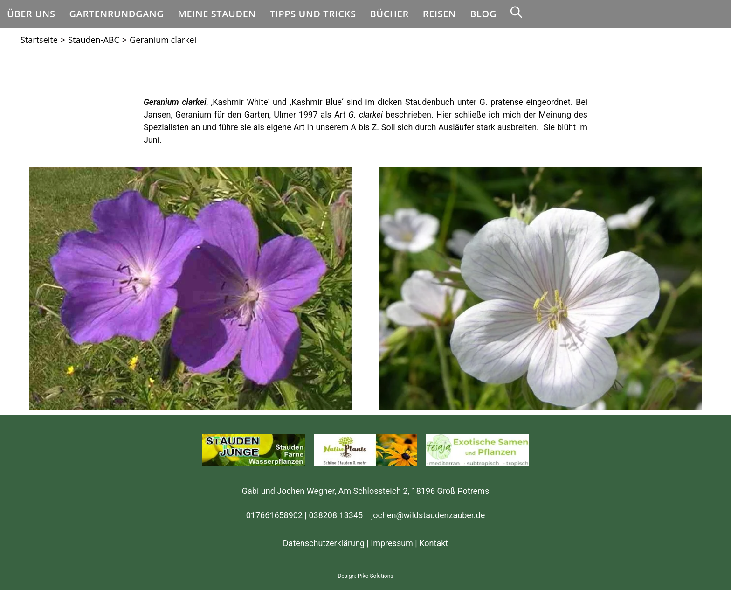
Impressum (392, 543)
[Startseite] (39, 39)
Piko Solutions (375, 576)
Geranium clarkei (163, 39)
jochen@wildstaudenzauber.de (428, 515)
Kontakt (433, 543)
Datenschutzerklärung (324, 543)
